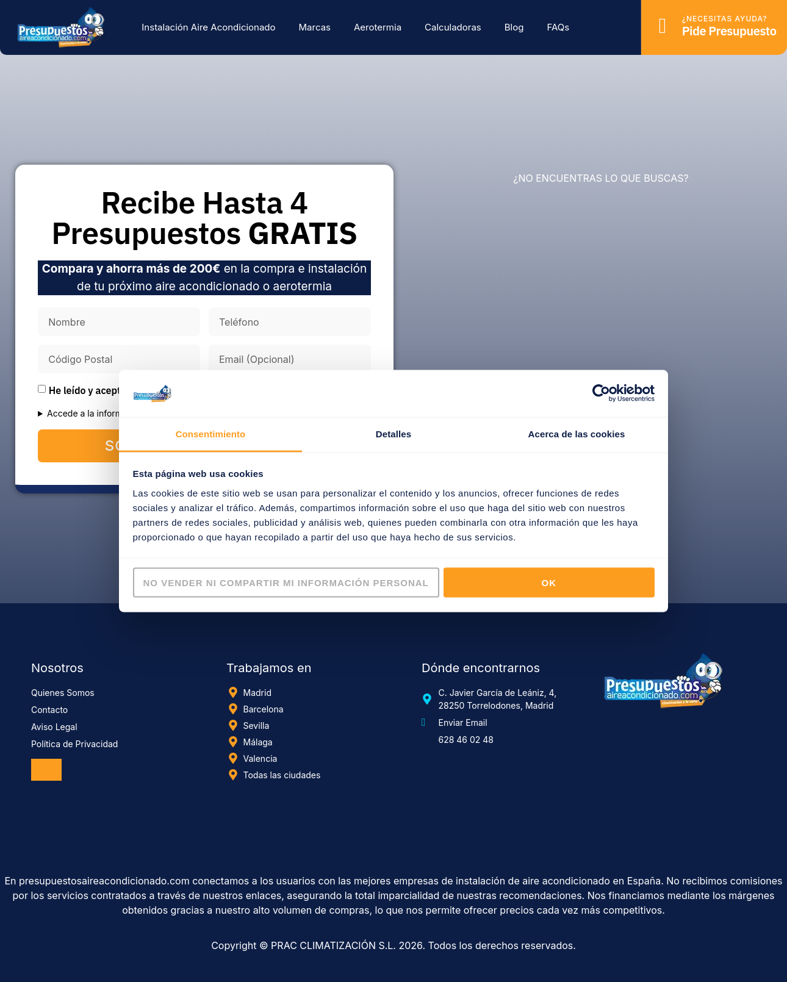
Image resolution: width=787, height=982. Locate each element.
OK (549, 583)
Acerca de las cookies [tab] (576, 433)
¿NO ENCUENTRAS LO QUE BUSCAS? (600, 178)
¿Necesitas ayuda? (724, 18)
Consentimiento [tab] (211, 433)
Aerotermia (377, 27)
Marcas (315, 27)
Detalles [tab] (393, 433)
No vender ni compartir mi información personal (286, 583)
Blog (514, 27)
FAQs (558, 27)
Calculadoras (453, 27)
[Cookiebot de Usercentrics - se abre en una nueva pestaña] (601, 393)
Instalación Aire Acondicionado (208, 27)
